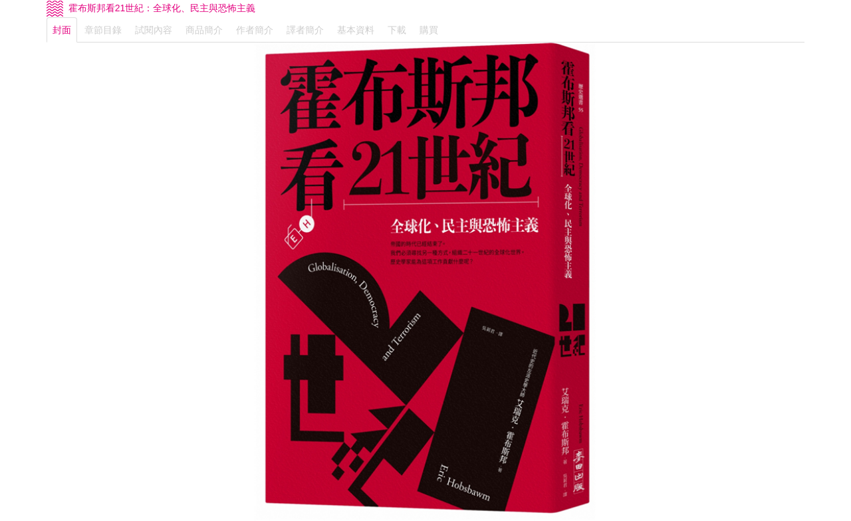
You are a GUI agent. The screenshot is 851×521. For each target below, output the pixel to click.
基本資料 (355, 30)
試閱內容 (153, 30)
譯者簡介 (305, 30)
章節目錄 (103, 30)
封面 (62, 30)
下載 (397, 30)
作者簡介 (254, 30)
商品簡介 (204, 30)
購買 (429, 30)
